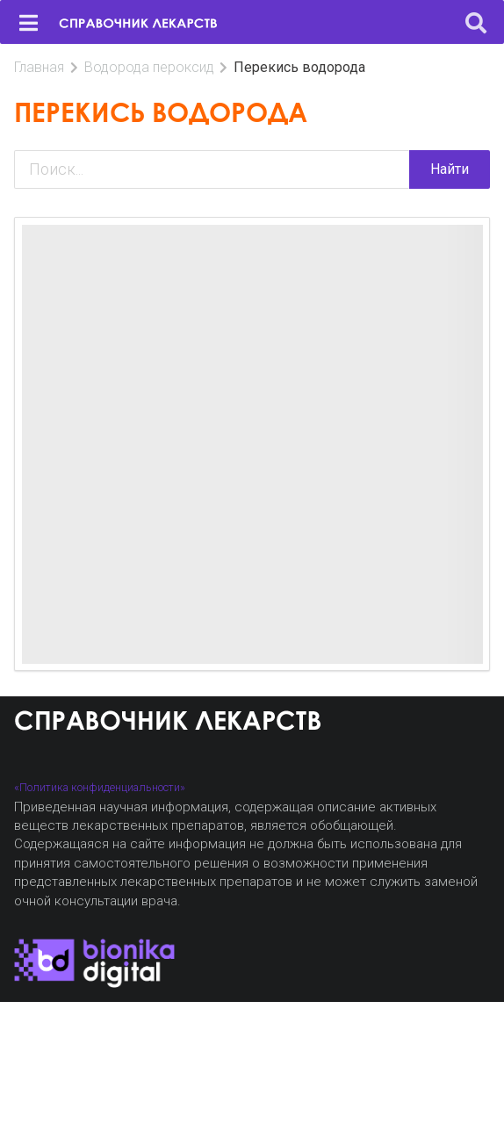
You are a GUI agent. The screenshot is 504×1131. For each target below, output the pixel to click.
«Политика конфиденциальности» (99, 787)
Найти (449, 169)
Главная (39, 67)
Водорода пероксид (149, 67)
